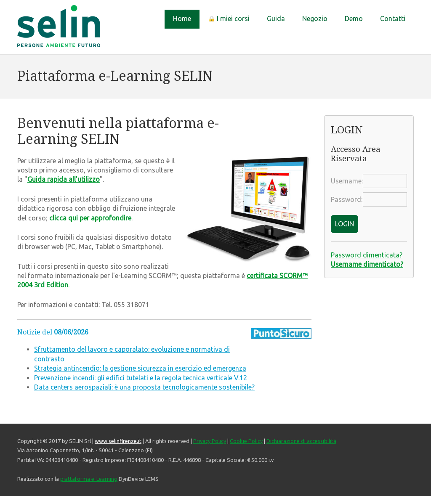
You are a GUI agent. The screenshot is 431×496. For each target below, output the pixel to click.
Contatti (392, 18)
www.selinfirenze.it (118, 441)
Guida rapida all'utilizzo (63, 179)
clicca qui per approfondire (90, 218)
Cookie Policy (246, 441)
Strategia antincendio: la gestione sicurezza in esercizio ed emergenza (140, 368)
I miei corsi (229, 18)
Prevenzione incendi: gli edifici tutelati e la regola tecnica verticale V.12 (140, 378)
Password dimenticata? (366, 255)
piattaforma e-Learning (88, 479)
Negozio (314, 18)
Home (182, 18)
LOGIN (344, 224)
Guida (276, 18)
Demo (354, 18)
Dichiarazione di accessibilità (301, 441)
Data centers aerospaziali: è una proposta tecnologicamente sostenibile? (144, 387)
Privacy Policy (209, 441)
